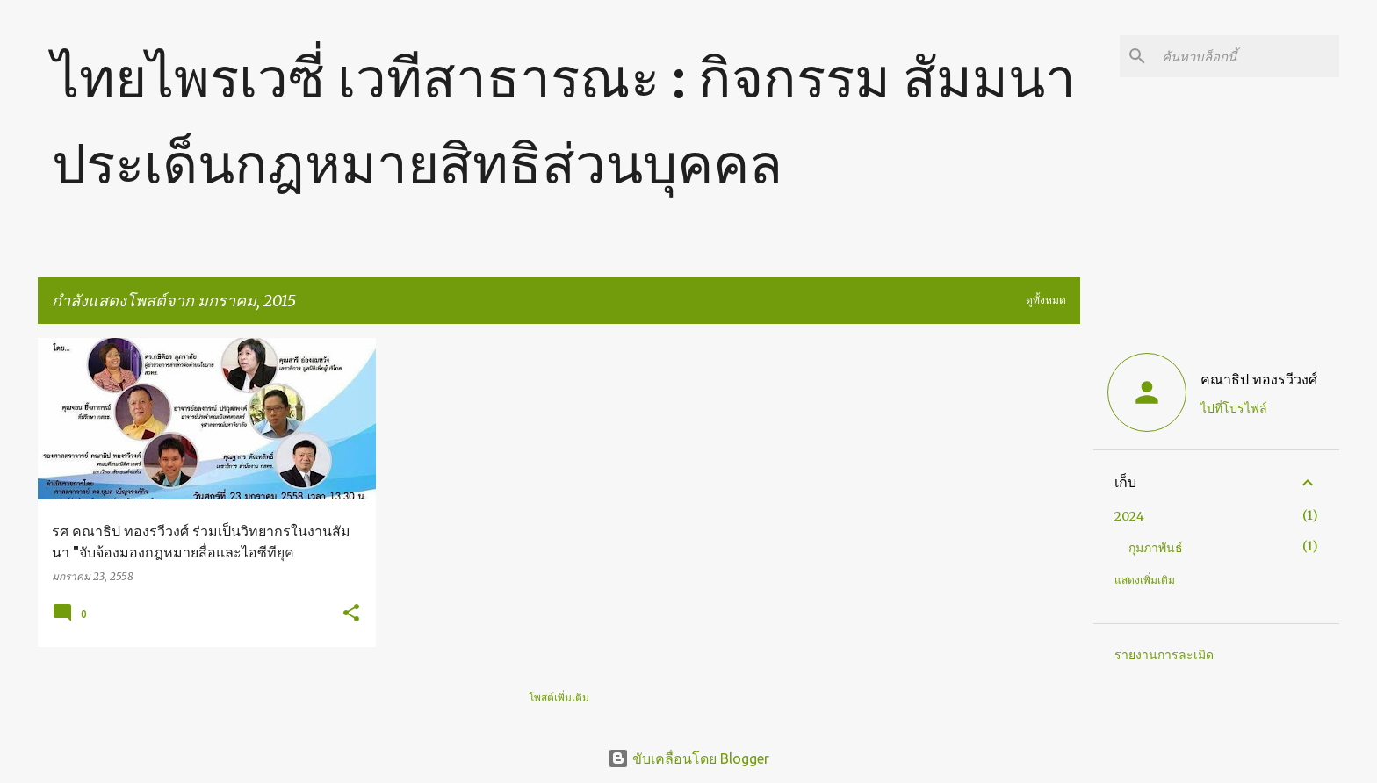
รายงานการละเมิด (1164, 655)
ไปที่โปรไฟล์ (1233, 408)
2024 (1129, 516)
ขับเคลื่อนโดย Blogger (688, 758)
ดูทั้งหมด (1046, 299)
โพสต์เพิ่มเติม (559, 697)
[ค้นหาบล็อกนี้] (1247, 56)
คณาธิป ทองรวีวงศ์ (1258, 379)
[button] (351, 614)
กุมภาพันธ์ (1155, 548)
